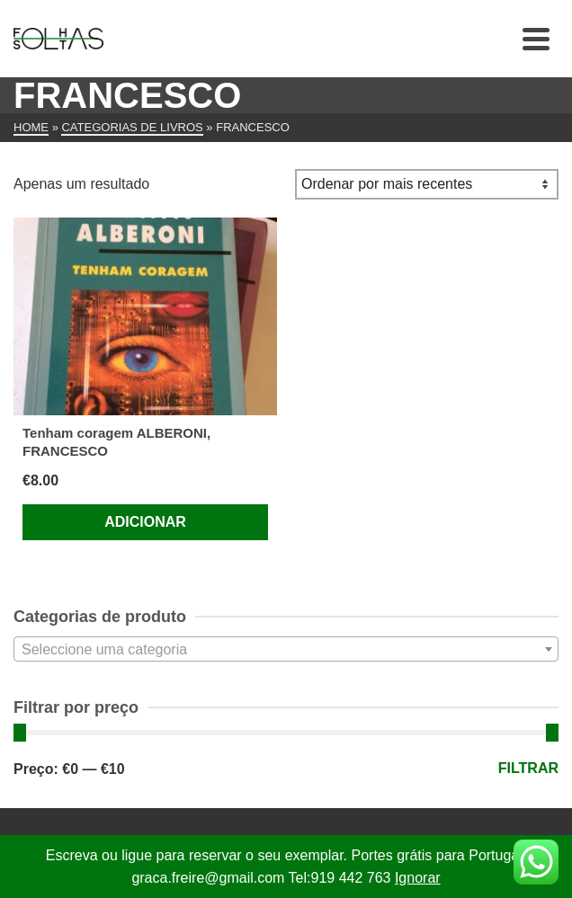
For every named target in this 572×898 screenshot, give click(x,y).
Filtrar (528, 768)
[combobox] (286, 649)
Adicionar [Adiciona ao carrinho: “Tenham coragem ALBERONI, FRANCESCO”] (145, 521)
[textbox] (286, 649)
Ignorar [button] (418, 877)
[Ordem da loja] (427, 184)
